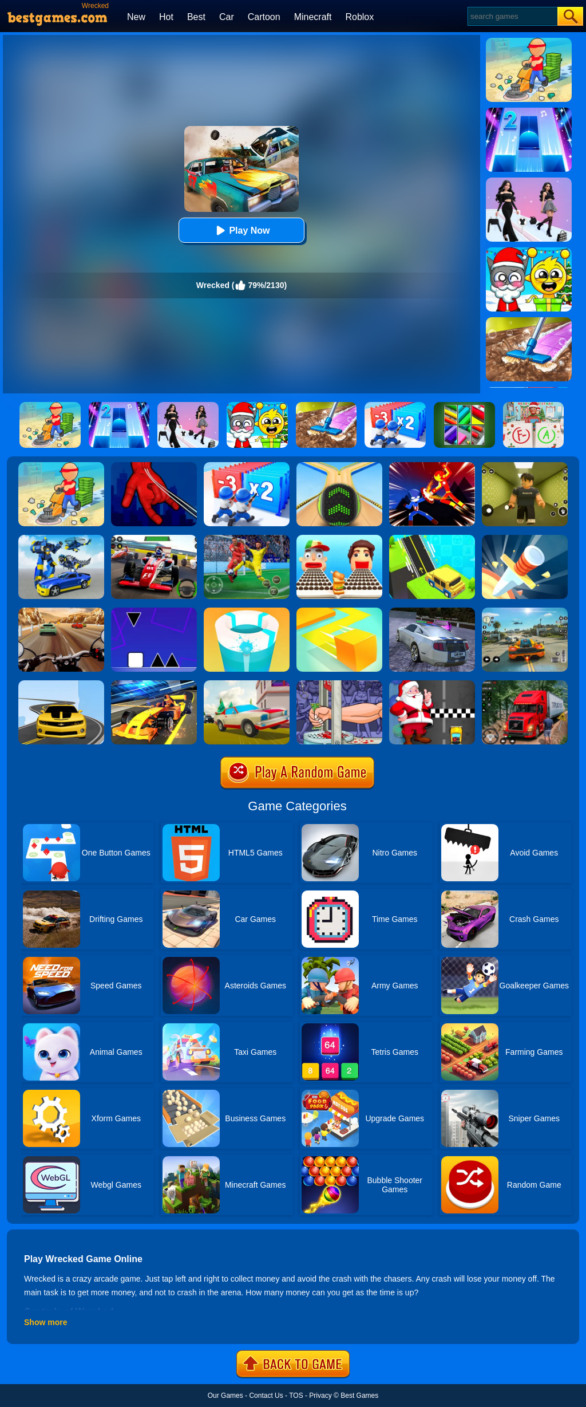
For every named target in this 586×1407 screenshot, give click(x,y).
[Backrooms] (525, 466)
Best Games (359, 1396)
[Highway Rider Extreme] (61, 612)
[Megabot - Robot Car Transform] (61, 539)
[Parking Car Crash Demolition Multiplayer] (432, 612)
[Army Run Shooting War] (247, 466)
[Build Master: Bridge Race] (432, 539)
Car (226, 17)
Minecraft (313, 17)
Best (196, 17)
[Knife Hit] (525, 539)
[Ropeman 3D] (154, 466)
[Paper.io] (339, 612)
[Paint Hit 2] (247, 612)
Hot (166, 17)
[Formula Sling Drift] (154, 684)
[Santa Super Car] (432, 684)
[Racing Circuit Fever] (154, 539)
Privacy (320, 1396)
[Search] (512, 16)
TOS (296, 1396)
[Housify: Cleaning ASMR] (61, 466)
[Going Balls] (339, 466)
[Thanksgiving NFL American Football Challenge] (247, 539)
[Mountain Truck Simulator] (525, 684)
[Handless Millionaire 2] (339, 684)
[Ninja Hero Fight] (432, 466)
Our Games (225, 1396)
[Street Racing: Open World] (525, 612)
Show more (45, 1322)
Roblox (359, 17)
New (136, 17)
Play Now (241, 230)
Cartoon (264, 17)
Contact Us (266, 1396)
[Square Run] (154, 612)
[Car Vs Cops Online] (247, 684)
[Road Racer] (61, 684)
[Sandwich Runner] (339, 539)
